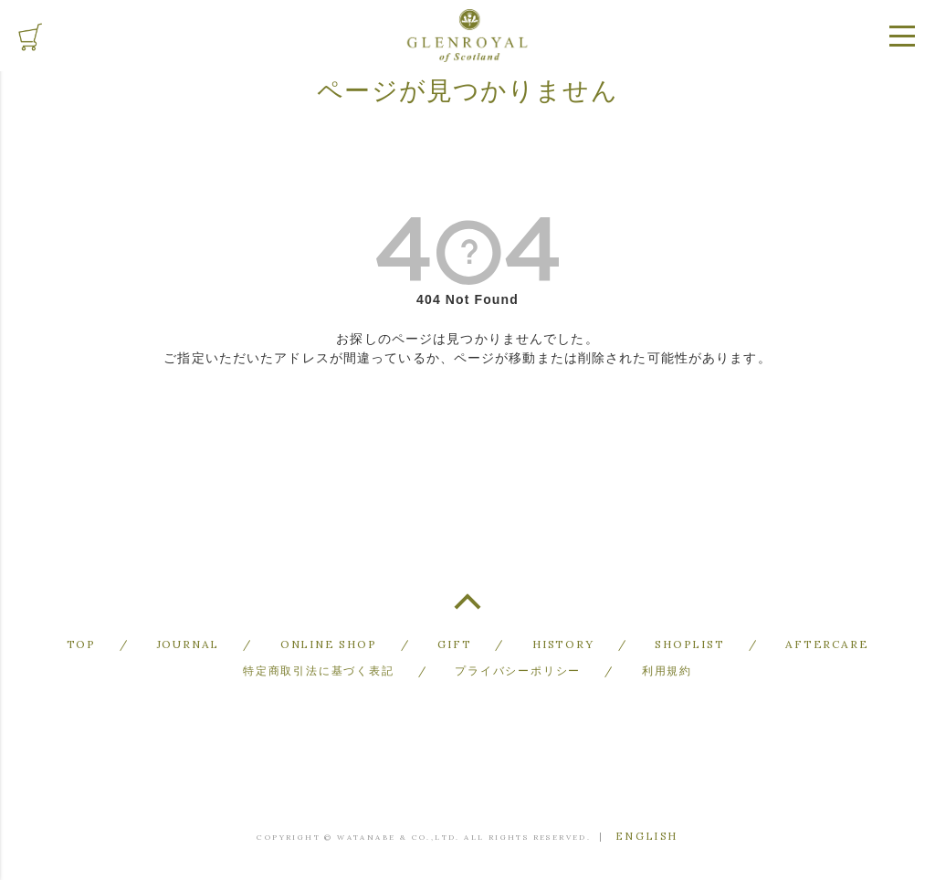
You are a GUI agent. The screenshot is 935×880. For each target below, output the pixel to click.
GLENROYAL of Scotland (467, 35)
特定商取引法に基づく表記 (318, 670)
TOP (467, 609)
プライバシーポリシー (518, 670)
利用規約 (667, 670)
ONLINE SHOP (328, 644)
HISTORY (563, 644)
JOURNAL (188, 644)
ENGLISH (646, 836)
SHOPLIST (689, 644)
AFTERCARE (826, 644)
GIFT (454, 644)
